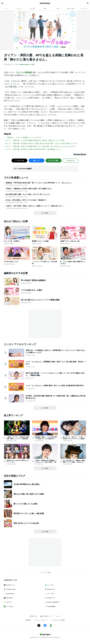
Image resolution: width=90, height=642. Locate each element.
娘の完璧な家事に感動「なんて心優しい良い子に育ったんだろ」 (28, 194)
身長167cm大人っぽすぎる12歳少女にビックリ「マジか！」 (18, 461)
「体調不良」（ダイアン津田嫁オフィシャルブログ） (24, 137)
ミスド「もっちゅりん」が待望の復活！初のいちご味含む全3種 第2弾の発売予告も (55, 385)
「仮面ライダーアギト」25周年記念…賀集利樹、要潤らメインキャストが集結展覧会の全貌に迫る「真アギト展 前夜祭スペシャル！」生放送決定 (18, 439)
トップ (6, 8)
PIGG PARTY (9, 598)
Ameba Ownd (9, 593)
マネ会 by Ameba (10, 589)
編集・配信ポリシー (46, 616)
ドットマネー (50, 585)
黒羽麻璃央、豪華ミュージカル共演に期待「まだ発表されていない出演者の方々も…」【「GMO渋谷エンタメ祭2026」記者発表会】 (46, 439)
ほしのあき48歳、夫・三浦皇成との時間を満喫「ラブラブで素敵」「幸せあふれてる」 (74, 462)
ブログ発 (32, 8)
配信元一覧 (33, 616)
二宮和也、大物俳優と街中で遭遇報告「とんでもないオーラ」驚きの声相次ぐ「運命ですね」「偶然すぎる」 (46, 462)
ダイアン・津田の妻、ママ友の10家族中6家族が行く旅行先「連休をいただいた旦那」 (35, 140)
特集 (45, 8)
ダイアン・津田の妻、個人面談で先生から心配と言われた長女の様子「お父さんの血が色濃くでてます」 (42, 143)
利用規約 (28, 620)
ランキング (83, 8)
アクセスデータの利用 (58, 620)
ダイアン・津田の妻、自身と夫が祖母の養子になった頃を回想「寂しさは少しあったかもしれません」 (41, 146)
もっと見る (45, 213)
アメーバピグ (50, 593)
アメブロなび (9, 606)
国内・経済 (70, 8)
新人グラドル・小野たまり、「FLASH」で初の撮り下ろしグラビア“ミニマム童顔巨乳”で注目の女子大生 (74, 438)
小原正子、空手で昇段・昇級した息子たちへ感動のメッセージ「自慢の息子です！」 (35, 206)
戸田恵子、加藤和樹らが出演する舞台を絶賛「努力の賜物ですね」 (29, 189)
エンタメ (19, 8)
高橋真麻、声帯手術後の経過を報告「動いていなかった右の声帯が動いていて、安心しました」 (39, 183)
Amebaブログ (50, 589)
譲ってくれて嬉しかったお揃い (26, 504)
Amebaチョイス (10, 585)
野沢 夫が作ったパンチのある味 (26, 523)
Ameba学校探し (51, 606)
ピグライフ (8, 602)
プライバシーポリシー (41, 620)
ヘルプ (58, 616)
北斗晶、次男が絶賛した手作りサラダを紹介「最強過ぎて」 (27, 200)
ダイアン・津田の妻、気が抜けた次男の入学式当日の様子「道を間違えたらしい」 (34, 149)
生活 (57, 8)
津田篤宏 (28, 72)
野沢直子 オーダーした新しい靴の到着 (29, 513)
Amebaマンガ (50, 598)
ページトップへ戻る (45, 571)
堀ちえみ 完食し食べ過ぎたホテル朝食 (29, 494)
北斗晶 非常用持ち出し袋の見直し (27, 484)
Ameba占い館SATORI (52, 602)
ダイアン (19, 72)
